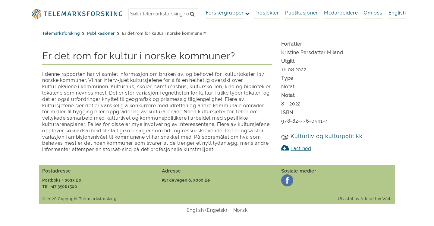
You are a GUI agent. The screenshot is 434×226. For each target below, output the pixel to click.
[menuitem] (397, 13)
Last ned (301, 148)
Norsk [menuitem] (240, 210)
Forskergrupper (225, 13)
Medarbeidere (341, 13)
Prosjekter (266, 13)
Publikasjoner (301, 13)
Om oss (373, 13)
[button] (192, 14)
